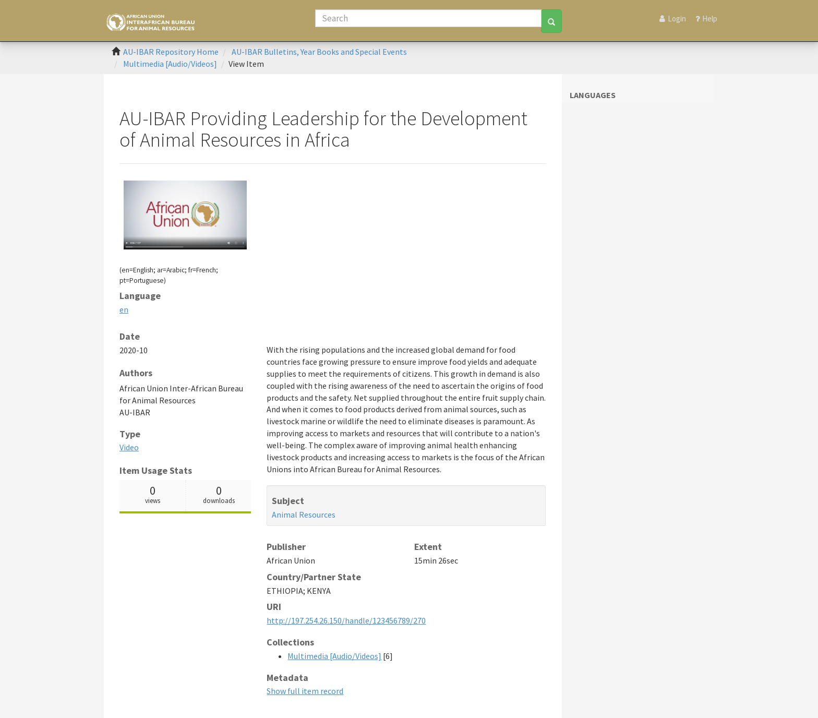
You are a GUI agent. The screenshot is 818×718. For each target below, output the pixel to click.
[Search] (428, 18)
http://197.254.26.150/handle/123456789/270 (346, 620)
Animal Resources (303, 514)
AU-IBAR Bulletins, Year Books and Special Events (319, 51)
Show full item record (305, 691)
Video (129, 447)
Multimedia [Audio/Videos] (170, 63)
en (123, 309)
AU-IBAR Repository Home (171, 51)
